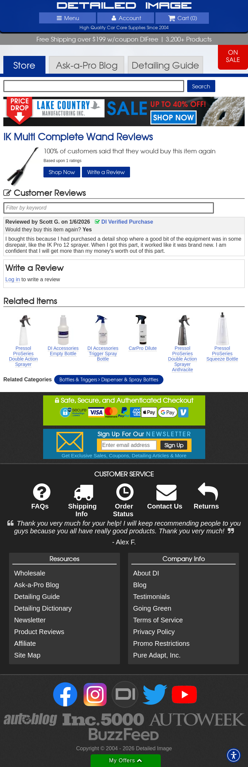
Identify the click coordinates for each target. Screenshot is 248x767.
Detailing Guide (37, 596)
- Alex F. (124, 542)
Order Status (123, 504)
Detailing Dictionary (43, 608)
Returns (206, 500)
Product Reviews (39, 631)
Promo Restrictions (161, 643)
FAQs (40, 500)
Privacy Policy (153, 631)
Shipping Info (82, 504)
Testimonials (151, 596)
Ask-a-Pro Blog (36, 585)
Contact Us (164, 500)
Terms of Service (158, 620)
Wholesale (29, 573)
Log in (12, 279)
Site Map (27, 655)
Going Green (152, 608)
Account (125, 18)
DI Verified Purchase (124, 222)
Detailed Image (124, 6)
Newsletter (29, 620)
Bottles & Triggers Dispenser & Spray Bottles (108, 379)
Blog (139, 585)
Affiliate (25, 643)
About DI (146, 573)
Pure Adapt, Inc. (156, 655)
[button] (233, 755)
